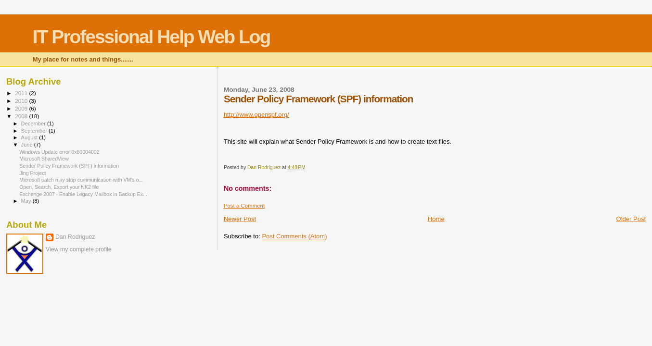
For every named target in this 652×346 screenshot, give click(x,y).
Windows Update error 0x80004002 (59, 152)
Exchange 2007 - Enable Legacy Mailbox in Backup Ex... (83, 194)
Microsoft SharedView (44, 158)
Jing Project (32, 173)
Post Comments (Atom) (294, 236)
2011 (22, 93)
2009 (22, 108)
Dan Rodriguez (75, 237)
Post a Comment (244, 206)
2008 (22, 116)
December (34, 123)
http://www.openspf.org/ (256, 114)
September (35, 131)
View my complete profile (79, 249)
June (27, 145)
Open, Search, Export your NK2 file (59, 187)
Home (436, 218)
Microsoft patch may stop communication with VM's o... (81, 180)
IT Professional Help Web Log (151, 36)
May (27, 201)
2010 (22, 101)
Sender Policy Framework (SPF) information (69, 166)
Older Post (631, 218)
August (30, 137)
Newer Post (240, 218)
